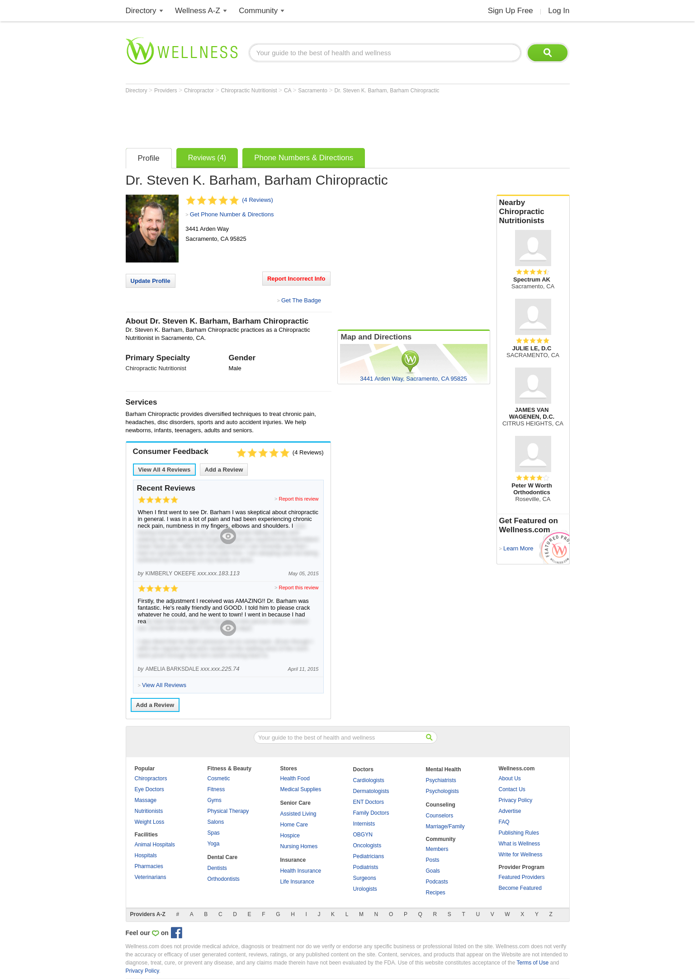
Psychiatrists (441, 780)
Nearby (533, 211)
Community (258, 10)
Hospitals (146, 855)
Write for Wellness (521, 854)
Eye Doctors (149, 789)
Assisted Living (298, 814)
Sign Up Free (510, 10)
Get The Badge (301, 300)
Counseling (440, 805)
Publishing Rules (519, 833)
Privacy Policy (516, 800)
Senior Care (295, 803)
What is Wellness (519, 844)
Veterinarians (150, 877)
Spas (214, 833)
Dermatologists (371, 791)
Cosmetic (219, 778)
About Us (510, 778)
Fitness (216, 789)
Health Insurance (300, 871)
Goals (433, 871)
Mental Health (443, 769)
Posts (433, 860)
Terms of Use (532, 963)
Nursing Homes (299, 846)
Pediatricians (368, 856)
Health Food (295, 778)
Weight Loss (150, 822)
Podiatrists (365, 867)
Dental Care (223, 857)
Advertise (510, 811)
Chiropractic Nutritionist (249, 90)
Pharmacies (149, 866)
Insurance (293, 860)
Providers (166, 90)
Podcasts (437, 882)
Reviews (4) (207, 158)
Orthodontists (224, 879)
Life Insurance (297, 882)
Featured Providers (522, 877)
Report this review (298, 498)
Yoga (214, 844)
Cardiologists (368, 780)
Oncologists (367, 845)
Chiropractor (199, 90)
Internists (364, 824)
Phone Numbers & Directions (303, 157)
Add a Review (224, 469)
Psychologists (442, 791)
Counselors (440, 815)
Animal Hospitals (155, 844)
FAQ (504, 822)
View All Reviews (164, 469)
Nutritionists (149, 811)
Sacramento (313, 90)
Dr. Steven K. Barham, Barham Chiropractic (386, 90)
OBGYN (363, 834)
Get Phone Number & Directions (232, 214)
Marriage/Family (445, 826)
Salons (216, 822)
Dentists (217, 868)
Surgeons (364, 878)
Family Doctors (371, 813)
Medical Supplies (300, 789)
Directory (141, 10)
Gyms (215, 800)
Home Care (294, 824)
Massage (146, 800)
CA (288, 90)
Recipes (435, 892)
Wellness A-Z (197, 10)
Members (437, 849)
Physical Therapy (228, 811)
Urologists (365, 889)
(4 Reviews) (257, 199)
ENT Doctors (368, 802)
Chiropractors (151, 778)
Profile (149, 158)
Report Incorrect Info (296, 278)
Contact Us (512, 789)
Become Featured (520, 888)
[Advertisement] (290, 118)
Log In (558, 10)
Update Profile (150, 280)
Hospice (290, 835)
